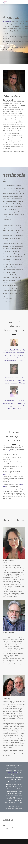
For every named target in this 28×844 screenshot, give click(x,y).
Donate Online (12, 772)
